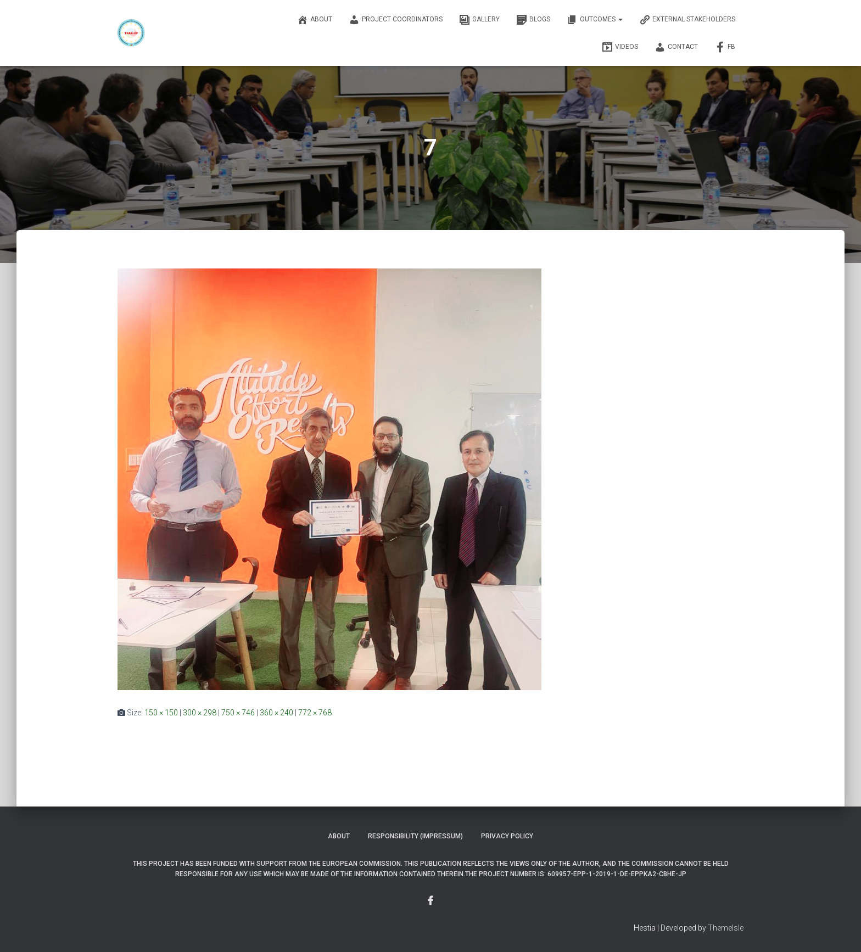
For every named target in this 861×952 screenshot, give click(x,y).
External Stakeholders (687, 19)
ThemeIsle (725, 927)
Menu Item (430, 901)
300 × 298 (199, 712)
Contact (676, 47)
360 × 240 (276, 712)
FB (724, 47)
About (314, 19)
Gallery (479, 19)
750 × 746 (238, 712)
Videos (620, 47)
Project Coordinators (396, 19)
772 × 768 (315, 712)
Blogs (533, 19)
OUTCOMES (595, 19)
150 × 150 (161, 712)
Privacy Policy (507, 836)
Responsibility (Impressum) (415, 836)
